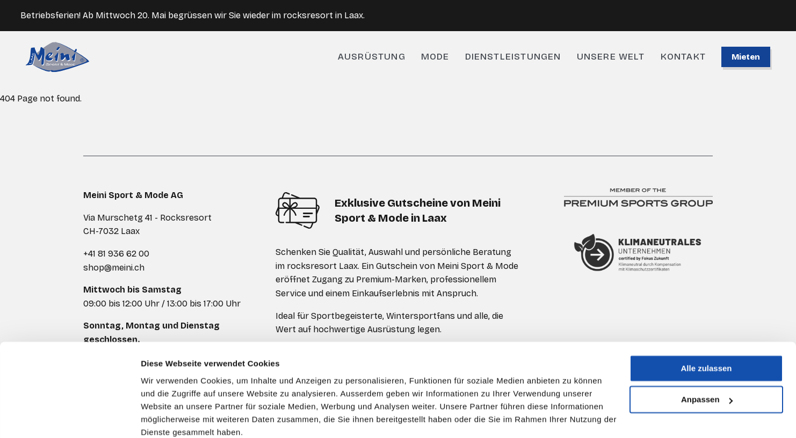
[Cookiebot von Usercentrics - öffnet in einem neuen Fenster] (70, 417)
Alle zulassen (706, 323)
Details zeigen (168, 416)
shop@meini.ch (113, 267)
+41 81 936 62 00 (116, 254)
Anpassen (707, 354)
